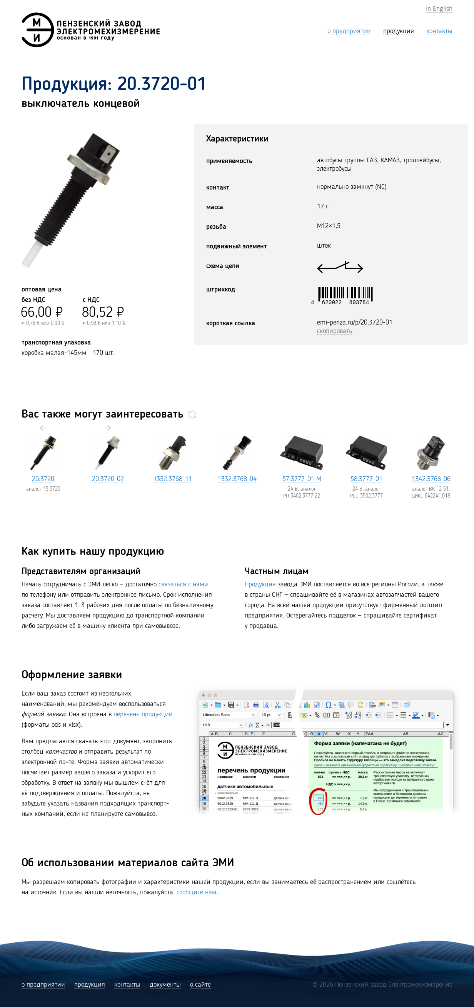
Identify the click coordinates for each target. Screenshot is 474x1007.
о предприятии (43, 984)
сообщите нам (197, 892)
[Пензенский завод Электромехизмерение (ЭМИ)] (91, 30)
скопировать (334, 331)
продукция (89, 984)
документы (165, 984)
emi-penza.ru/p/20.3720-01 (354, 322)
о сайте (200, 984)
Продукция (260, 584)
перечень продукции (143, 714)
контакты (127, 984)
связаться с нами (183, 584)
